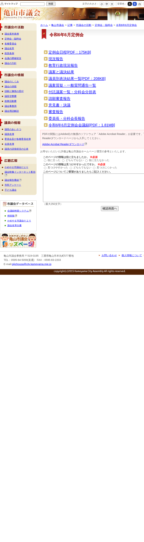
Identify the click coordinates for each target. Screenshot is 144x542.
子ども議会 (10, 190)
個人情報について (131, 255)
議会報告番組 (13, 180)
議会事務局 (10, 106)
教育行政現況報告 (63, 65)
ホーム (44, 25)
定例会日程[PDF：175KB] (69, 52)
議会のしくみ (12, 81)
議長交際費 (10, 96)
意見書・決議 (59, 105)
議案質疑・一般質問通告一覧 (72, 85)
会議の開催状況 (13, 58)
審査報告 (55, 112)
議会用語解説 (12, 111)
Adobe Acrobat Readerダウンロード (64, 144)
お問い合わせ (109, 255)
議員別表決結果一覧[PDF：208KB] (77, 79)
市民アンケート (13, 185)
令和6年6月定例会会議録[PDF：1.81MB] (81, 125)
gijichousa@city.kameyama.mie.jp (31, 264)
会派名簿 (9, 144)
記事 (70, 25)
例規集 (12, 215)
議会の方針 (10, 63)
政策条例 (9, 53)
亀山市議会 (57, 25)
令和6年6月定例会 (126, 25)
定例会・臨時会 (104, 25)
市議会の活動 (83, 25)
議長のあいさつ (13, 129)
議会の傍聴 (10, 86)
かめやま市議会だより (16, 167)
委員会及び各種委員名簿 (18, 139)
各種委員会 (10, 43)
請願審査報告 (59, 98)
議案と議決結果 (61, 72)
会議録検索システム (19, 210)
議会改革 (9, 48)
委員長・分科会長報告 (66, 118)
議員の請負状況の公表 (16, 149)
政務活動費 (10, 101)
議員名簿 (9, 134)
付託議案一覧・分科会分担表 (72, 92)
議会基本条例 (12, 33)
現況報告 (55, 59)
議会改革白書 (14, 225)
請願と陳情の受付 (14, 91)
